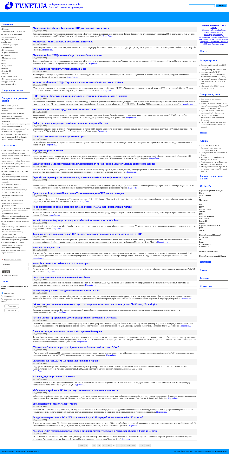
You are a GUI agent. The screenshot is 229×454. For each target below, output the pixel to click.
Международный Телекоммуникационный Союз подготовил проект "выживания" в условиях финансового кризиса (94, 164)
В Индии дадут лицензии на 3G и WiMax (54, 376)
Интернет (6, 55)
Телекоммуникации (10, 45)
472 (128, 445)
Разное (5, 68)
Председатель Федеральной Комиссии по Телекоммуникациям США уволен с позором (78, 193)
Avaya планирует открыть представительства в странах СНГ (65, 109)
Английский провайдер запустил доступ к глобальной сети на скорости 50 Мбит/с (76, 220)
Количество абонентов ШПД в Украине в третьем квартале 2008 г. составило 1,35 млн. (78, 82)
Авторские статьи (9, 37)
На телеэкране (8, 50)
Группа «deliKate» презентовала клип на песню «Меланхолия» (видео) (213, 124)
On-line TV (205, 186)
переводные (21, 98)
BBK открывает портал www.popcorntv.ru (55, 404)
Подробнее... (108, 36)
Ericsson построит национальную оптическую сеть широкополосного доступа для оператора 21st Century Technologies (95, 304)
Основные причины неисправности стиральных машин (13, 108)
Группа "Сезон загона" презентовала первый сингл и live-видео (212, 117)
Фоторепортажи (208, 60)
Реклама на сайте (9, 84)
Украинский (9, 296)
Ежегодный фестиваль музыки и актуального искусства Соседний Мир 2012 (214, 168)
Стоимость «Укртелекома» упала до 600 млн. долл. (59, 136)
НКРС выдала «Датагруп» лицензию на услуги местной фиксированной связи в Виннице (80, 96)
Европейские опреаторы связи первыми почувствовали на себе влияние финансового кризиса (82, 177)
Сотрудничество (8, 81)
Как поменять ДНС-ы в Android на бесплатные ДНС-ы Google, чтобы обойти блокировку (15, 137)
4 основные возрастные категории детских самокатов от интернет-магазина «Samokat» (16, 210)
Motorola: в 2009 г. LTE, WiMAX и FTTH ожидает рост (61, 263)
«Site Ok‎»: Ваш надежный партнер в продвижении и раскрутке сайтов (12, 203)
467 (104, 445)
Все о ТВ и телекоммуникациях (200, 451)
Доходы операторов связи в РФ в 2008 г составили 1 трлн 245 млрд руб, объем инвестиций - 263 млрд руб (88, 417)
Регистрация (20, 451)
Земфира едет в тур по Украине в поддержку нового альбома (214, 163)
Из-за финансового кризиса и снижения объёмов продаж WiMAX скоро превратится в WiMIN (82, 207)
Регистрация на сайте (12, 260)
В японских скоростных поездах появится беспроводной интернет (67, 331)
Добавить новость (33, 451)
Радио (4, 60)
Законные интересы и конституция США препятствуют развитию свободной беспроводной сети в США (88, 234)
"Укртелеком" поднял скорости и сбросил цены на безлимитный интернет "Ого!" (76, 347)
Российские (9, 293)
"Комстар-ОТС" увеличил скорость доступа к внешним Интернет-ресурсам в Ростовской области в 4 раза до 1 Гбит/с (95, 431)
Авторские (7, 98)
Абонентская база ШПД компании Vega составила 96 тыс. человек (68, 55)
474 (141, 445)
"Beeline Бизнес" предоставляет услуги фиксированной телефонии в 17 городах (75, 317)
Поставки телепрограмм (12, 79)
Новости (5, 29)
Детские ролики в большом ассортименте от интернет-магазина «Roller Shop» (13, 245)
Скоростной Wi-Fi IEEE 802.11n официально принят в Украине (66, 360)
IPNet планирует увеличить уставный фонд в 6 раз (59, 69)
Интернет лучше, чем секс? (47, 247)
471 (123, 445)
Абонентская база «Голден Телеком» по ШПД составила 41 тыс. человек (71, 28)
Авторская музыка (210, 94)
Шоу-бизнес (7, 66)
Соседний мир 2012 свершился (213, 70)
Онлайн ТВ (6, 71)
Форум (5, 74)
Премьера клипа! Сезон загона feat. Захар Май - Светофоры (213, 111)
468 (108, 445)
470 (118, 445)
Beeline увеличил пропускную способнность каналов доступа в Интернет (71, 123)
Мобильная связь (9, 58)
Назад (81, 445)
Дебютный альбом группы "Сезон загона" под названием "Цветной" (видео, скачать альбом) (214, 105)
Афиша (204, 141)
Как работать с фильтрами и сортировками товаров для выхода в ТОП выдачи (16, 166)
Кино (4, 63)
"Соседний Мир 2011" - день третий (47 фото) (212, 87)
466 (99, 445)
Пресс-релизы (9, 145)
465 (94, 445)
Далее (147, 445)
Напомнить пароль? (10, 275)
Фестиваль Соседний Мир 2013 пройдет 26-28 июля (213, 158)
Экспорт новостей (9, 76)
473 (133, 445)
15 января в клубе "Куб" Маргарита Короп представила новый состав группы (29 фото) (213, 74)
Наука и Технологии (10, 52)
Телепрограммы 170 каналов (13, 31)
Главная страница (8, 451)
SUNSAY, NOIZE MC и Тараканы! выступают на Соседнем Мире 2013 (211, 147)
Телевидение (7, 47)
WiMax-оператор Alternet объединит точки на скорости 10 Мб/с (66, 290)
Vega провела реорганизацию (48, 150)
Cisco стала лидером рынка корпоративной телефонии (61, 277)
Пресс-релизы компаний (12, 34)
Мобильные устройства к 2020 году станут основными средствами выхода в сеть (75, 390)
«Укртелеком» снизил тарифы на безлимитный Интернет (63, 41)
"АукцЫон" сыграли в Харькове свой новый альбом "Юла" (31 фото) (214, 81)
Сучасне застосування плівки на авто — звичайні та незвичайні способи (15, 179)
